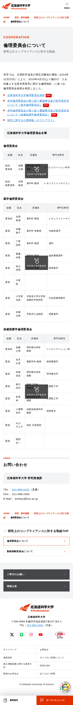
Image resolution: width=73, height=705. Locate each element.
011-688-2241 (20, 489)
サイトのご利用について (52, 657)
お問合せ (44, 649)
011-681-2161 (35, 625)
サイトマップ (10, 649)
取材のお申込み (11, 673)
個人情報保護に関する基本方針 (17, 665)
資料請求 (7, 657)
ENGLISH (45, 665)
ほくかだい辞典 (47, 673)
